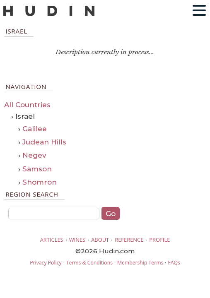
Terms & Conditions (89, 262)
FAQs (174, 262)
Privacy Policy (45, 262)
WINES (77, 239)
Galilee (34, 129)
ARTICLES (51, 239)
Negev (34, 155)
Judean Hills (44, 142)
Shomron (39, 182)
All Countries (27, 105)
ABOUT (100, 239)
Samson (37, 169)
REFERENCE (129, 239)
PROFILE (159, 239)
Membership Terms (140, 262)
